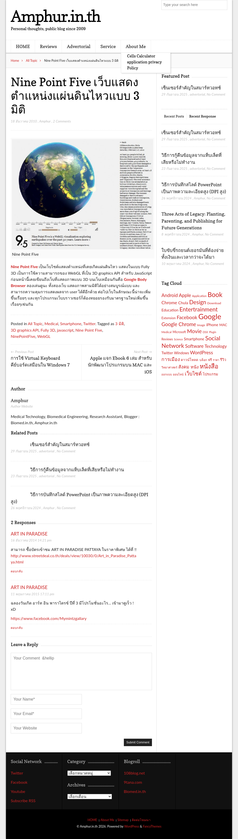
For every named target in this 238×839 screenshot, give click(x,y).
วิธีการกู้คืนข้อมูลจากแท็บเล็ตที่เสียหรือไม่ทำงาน (77, 469)
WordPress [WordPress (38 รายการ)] (201, 352)
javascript (65, 330)
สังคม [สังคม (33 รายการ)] (183, 366)
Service (108, 46)
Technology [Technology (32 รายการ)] (216, 346)
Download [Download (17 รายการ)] (214, 303)
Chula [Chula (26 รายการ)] (183, 302)
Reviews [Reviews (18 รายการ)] (167, 339)
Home (15, 60)
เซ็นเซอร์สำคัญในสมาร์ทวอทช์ (60, 444)
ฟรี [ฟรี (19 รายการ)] (210, 360)
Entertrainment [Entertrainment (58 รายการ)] (199, 309)
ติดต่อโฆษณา (141, 820)
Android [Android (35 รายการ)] (169, 295)
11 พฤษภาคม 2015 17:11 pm (32, 594)
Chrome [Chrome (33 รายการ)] (169, 302)
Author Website (22, 406)
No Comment (66, 451)
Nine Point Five (24, 266)
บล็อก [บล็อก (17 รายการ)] (203, 360)
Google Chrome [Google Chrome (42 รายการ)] (178, 324)
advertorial (46, 451)
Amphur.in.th (55, 16)
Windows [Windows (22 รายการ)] (181, 353)
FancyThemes (152, 826)
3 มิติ (119, 323)
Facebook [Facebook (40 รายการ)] (187, 317)
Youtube (18, 791)
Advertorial (79, 46)
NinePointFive (23, 336)
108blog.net (134, 773)
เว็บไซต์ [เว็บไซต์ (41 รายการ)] (193, 373)
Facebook (19, 782)
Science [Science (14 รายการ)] (178, 339)
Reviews (48, 46)
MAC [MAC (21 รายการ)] (223, 325)
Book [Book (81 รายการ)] (215, 295)
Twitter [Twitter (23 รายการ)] (167, 353)
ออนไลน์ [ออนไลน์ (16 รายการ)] (178, 374)
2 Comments (62, 121)
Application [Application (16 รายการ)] (199, 296)
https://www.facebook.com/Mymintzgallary (49, 618)
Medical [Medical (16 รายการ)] (166, 332)
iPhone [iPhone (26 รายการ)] (212, 324)
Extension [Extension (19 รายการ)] (168, 318)
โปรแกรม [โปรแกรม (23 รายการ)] (210, 374)
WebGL (43, 336)
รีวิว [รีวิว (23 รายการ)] (223, 359)
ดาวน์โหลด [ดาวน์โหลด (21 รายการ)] (189, 360)
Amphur (45, 121)
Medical (51, 323)
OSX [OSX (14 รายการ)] (205, 332)
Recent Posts (174, 116)
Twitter (89, 323)
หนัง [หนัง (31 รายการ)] (194, 366)
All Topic (31, 60)
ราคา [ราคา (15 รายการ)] (216, 359)
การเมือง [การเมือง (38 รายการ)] (170, 359)
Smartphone (71, 323)
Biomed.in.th (135, 791)
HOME (23, 46)
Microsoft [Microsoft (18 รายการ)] (179, 332)
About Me (136, 46)
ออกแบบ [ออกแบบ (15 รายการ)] (166, 374)
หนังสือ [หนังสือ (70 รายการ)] (209, 366)
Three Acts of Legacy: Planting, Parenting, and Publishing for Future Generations (193, 220)
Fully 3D (48, 330)
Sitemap (123, 820)
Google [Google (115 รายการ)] (209, 316)
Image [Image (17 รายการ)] (201, 325)
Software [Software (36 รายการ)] (194, 346)
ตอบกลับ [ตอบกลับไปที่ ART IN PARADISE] (17, 571)
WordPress (131, 826)
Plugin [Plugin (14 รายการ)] (212, 332)
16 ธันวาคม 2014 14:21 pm (31, 540)
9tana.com (133, 782)
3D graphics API (25, 330)
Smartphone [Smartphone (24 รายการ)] (194, 339)
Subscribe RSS (23, 800)
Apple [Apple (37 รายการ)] (185, 295)
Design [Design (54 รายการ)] (197, 302)
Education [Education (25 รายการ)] (169, 310)
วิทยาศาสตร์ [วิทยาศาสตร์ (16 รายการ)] (169, 367)
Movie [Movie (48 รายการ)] (194, 331)
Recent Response (202, 116)
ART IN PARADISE (29, 534)
